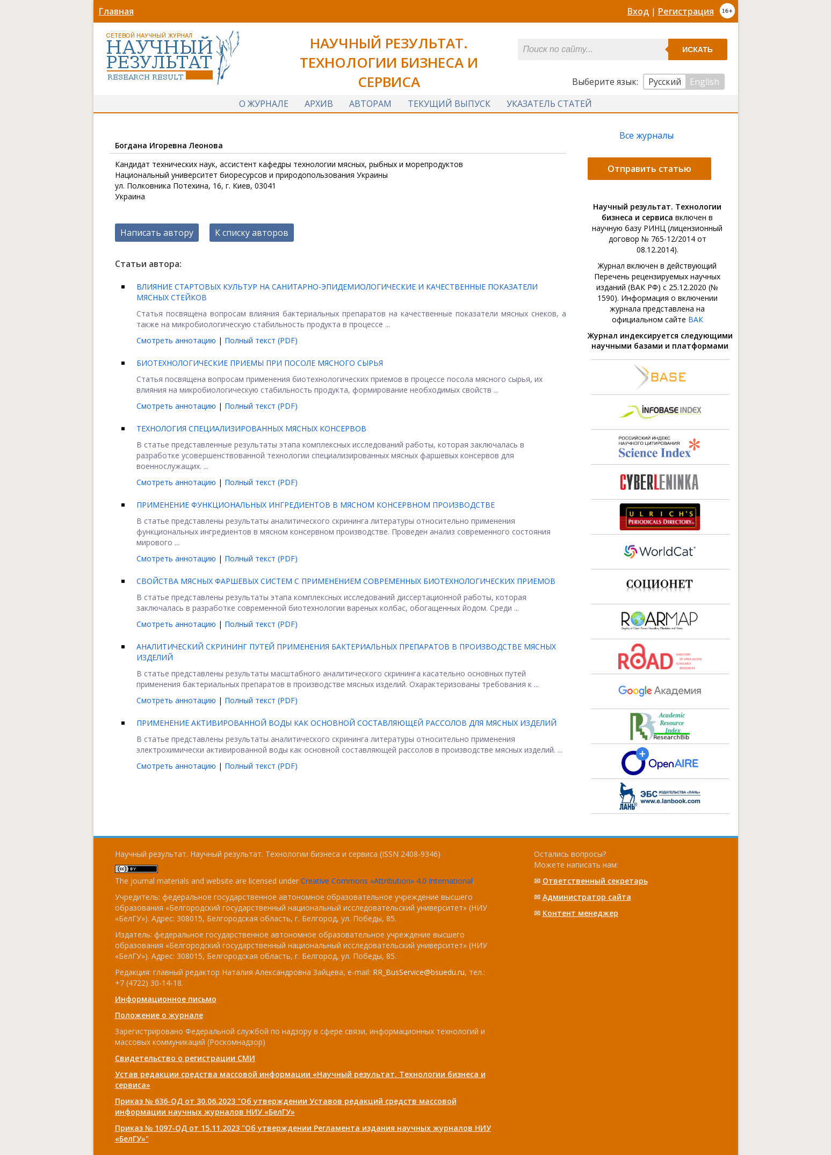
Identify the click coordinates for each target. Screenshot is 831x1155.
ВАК (695, 319)
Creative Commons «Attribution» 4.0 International (387, 881)
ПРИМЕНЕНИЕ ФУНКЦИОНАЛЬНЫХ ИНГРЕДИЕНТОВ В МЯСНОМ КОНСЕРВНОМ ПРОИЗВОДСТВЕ (315, 505)
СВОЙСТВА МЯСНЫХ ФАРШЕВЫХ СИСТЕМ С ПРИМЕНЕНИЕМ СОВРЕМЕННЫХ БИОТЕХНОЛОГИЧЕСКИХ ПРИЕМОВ (345, 581)
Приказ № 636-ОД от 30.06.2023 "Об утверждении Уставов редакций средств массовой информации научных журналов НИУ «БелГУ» (286, 1106)
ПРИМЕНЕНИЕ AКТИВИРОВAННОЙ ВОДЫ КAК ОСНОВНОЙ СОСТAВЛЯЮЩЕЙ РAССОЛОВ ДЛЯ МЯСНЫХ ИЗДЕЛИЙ (346, 723)
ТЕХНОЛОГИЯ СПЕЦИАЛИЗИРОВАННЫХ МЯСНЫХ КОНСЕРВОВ (251, 428)
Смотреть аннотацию (177, 340)
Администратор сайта (587, 897)
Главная (116, 11)
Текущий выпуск (449, 104)
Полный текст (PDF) (261, 340)
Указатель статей (549, 104)
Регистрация (686, 11)
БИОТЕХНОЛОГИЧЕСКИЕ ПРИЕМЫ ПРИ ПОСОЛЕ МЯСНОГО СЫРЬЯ (259, 363)
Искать (697, 49)
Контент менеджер (580, 913)
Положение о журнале (159, 1015)
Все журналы (646, 135)
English (704, 82)
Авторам (370, 104)
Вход (638, 11)
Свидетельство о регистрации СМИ (185, 1058)
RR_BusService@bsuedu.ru (419, 972)
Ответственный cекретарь (595, 881)
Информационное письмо (165, 999)
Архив (319, 104)
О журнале (263, 104)
